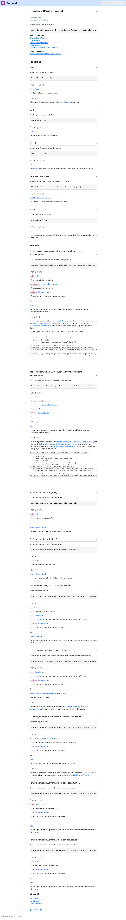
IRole (37, 276)
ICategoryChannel (36, 903)
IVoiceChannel (34, 901)
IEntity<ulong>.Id (35, 45)
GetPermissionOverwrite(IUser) (64, 446)
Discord (40, 17)
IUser (37, 397)
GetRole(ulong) (63, 321)
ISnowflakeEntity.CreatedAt (39, 43)
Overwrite (47, 198)
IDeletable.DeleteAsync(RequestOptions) (44, 47)
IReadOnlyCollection (37, 198)
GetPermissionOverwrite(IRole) (40, 326)
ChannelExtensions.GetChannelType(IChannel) (45, 54)
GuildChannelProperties (48, 738)
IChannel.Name (35, 40)
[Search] (113, 3)
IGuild (32, 131)
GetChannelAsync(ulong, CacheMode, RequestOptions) (57, 444)
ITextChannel (34, 899)
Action (37, 738)
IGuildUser (37, 637)
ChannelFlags (34, 89)
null (60, 531)
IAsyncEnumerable (36, 693)
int (30, 231)
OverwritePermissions (49, 284)
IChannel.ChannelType (37, 38)
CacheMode (39, 615)
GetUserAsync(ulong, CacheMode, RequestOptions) (76, 442)
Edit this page (37, 910)
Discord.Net (9, 3)
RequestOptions (43, 292)
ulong (31, 165)
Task (31, 305)
